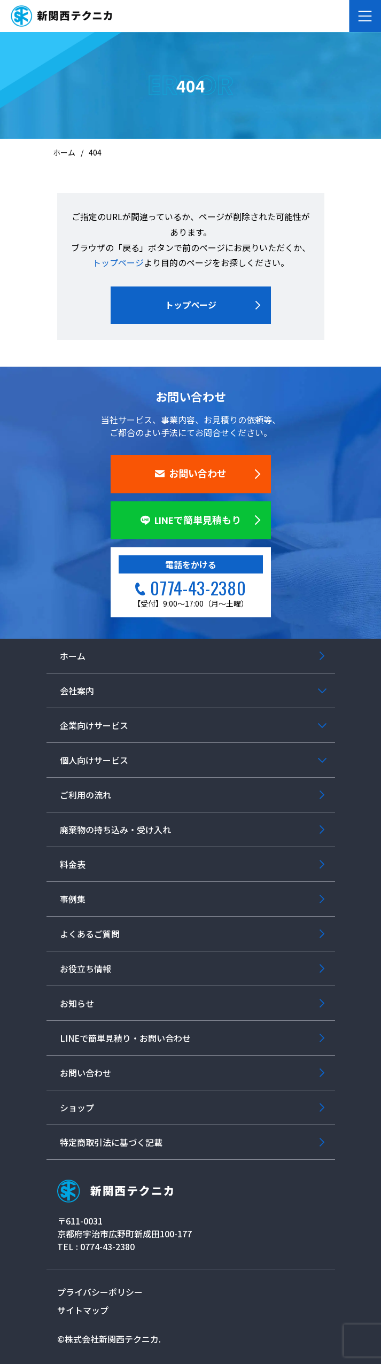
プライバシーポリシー (100, 1291)
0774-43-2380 (198, 588)
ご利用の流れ (85, 794)
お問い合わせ (191, 473)
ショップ (77, 1107)
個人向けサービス (94, 760)
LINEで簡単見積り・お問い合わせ (125, 1038)
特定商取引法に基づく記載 (111, 1142)
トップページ (118, 262)
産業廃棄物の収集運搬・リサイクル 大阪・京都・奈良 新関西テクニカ (61, 16)
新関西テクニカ (115, 1191)
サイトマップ (82, 1310)
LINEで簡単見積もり (191, 520)
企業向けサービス (94, 725)
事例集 (72, 899)
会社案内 (77, 690)
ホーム (72, 655)
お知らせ (77, 1003)
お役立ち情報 (85, 968)
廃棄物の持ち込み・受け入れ (115, 829)
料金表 (72, 864)
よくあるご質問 (90, 933)
